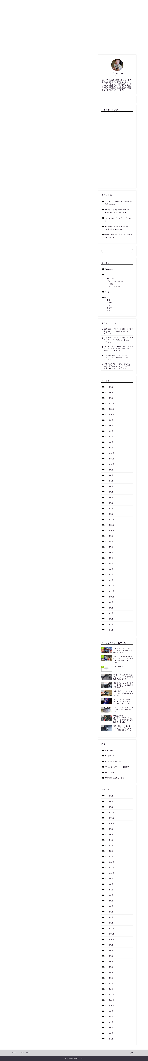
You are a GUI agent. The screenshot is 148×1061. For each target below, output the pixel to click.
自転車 (109, 308)
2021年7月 (108, 613)
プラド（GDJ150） (114, 286)
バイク (51, 3)
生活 (61, 3)
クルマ (41, 3)
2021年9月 (108, 602)
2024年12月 (109, 403)
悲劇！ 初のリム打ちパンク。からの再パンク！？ (118, 236)
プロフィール (28, 3)
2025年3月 (108, 398)
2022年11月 (109, 525)
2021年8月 (108, 608)
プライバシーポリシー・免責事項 (116, 767)
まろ (105, 333)
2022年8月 (108, 541)
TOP (16, 3)
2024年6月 (108, 425)
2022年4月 (108, 563)
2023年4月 (108, 497)
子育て (109, 305)
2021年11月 (109, 591)
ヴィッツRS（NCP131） (116, 281)
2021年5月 (108, 624)
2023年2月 (108, 508)
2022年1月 (108, 580)
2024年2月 (108, 442)
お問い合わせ (89, 3)
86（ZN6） (111, 278)
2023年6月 (108, 486)
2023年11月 (109, 459)
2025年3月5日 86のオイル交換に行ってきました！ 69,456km (118, 228)
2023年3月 (108, 503)
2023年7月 (108, 481)
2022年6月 (108, 552)
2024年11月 (109, 409)
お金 (108, 300)
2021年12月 (109, 585)
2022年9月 (108, 536)
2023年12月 (109, 453)
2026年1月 (108, 387)
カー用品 (110, 284)
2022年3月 (108, 569)
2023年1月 (108, 514)
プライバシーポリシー (112, 761)
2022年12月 (109, 519)
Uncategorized (110, 269)
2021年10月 (109, 597)
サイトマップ (73, 3)
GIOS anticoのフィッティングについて (118, 219)
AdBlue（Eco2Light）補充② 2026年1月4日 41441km (118, 203)
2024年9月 (108, 420)
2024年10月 (109, 414)
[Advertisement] (117, 149)
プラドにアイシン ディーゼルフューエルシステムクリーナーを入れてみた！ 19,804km (118, 366)
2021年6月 (108, 619)
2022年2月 (108, 574)
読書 (108, 311)
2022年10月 (109, 530)
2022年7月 (108, 547)
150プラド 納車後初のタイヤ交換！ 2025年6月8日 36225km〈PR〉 (117, 211)
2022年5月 (108, 558)
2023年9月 (108, 470)
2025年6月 (108, 392)
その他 (109, 303)
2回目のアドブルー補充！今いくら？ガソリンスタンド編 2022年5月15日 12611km (118, 348)
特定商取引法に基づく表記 (114, 778)
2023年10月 (109, 464)
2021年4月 (108, 630)
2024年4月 (108, 431)
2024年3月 (108, 436)
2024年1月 (108, 448)
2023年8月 (108, 475)
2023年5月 (108, 492)
